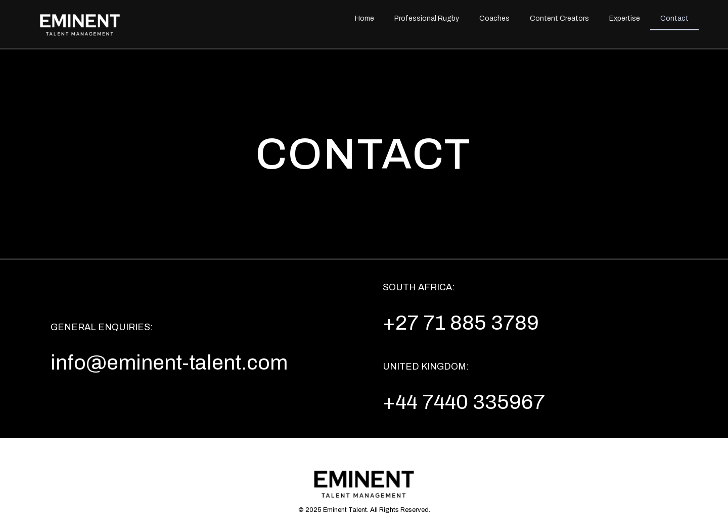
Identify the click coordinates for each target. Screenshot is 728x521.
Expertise (624, 18)
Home (364, 18)
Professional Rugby (426, 18)
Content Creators (559, 18)
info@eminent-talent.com (169, 362)
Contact (674, 18)
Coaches (494, 18)
